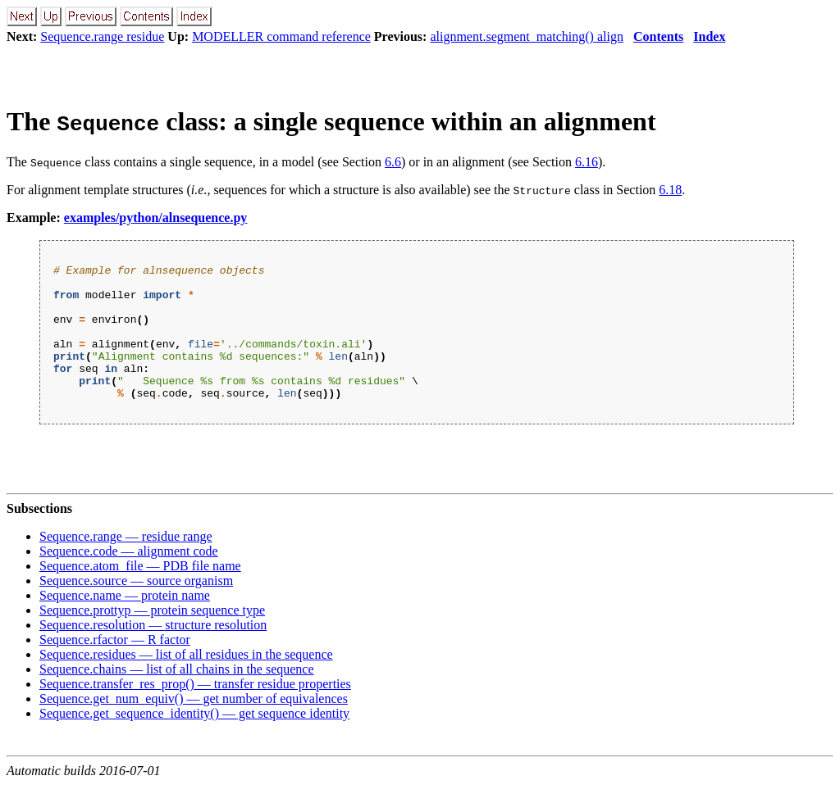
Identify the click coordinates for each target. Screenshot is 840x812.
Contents (658, 36)
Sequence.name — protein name (124, 622)
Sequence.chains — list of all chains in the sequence (176, 696)
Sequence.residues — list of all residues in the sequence (186, 681)
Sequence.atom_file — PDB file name (140, 593)
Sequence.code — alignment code (128, 578)
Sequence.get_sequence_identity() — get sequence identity (194, 740)
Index (709, 36)
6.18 (670, 190)
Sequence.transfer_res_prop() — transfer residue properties (195, 711)
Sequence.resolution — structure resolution (153, 652)
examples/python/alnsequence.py (156, 218)
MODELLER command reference (281, 36)
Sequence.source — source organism (136, 608)
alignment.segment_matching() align (526, 36)
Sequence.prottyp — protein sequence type (152, 637)
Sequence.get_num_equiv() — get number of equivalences (193, 726)
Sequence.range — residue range (125, 563)
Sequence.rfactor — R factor (114, 667)
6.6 (393, 162)
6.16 (586, 162)
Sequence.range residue (102, 36)
